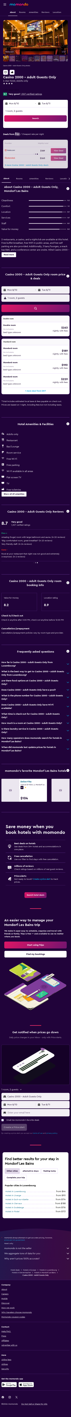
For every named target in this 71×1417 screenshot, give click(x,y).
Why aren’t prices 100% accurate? (37, 1258)
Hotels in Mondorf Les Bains (45, 1272)
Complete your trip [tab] (16, 1178)
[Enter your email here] (37, 1113)
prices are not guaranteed (14, 1240)
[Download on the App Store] (26, 1384)
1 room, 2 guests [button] (14, 111)
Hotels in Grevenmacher (21, 1272)
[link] (35, 895)
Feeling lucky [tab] (49, 1171)
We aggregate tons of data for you (37, 1253)
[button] (5, 4)
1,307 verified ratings (31, 94)
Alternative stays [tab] (31, 1171)
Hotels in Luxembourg (15, 1192)
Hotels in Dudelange (14, 1208)
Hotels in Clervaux (13, 1204)
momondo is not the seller (37, 1248)
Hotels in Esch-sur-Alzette (16, 1200)
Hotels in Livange (13, 1196)
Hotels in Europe (29, 1270)
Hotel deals (15, 1270)
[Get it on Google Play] (9, 1384)
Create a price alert (41, 879)
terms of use (38, 1133)
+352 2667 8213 (11, 90)
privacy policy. (52, 1133)
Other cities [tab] (12, 1171)
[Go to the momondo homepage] (19, 4)
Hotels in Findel (12, 1212)
